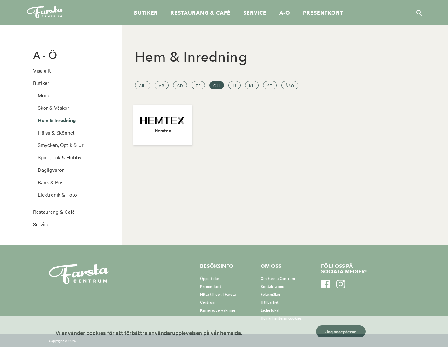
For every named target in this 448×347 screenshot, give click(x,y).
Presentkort (323, 13)
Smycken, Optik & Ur (61, 144)
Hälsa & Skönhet (56, 132)
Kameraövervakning (217, 310)
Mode (44, 95)
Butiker (146, 13)
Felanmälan (270, 294)
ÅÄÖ (289, 85)
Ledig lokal (270, 310)
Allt (142, 85)
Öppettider (209, 278)
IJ (234, 85)
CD (180, 85)
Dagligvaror (51, 169)
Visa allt (42, 70)
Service (255, 13)
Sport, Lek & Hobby (59, 157)
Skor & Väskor (53, 107)
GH (217, 85)
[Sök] (417, 13)
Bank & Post (51, 181)
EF (198, 85)
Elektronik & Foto (57, 194)
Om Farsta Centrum (278, 278)
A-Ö (284, 13)
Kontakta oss (272, 286)
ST (270, 85)
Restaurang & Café (54, 211)
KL (252, 85)
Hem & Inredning (57, 119)
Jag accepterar (341, 331)
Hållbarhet (270, 302)
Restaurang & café (200, 13)
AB (161, 85)
